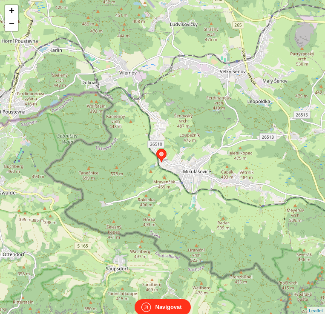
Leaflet (316, 302)
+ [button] (11, 11)
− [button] (11, 24)
